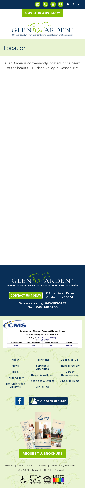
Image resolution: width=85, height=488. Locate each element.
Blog (15, 372)
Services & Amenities (42, 367)
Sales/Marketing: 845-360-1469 (42, 303)
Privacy (42, 465)
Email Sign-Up (69, 360)
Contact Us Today (25, 295)
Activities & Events (42, 381)
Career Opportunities (69, 373)
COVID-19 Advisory (42, 13)
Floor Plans (42, 360)
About (15, 360)
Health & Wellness (42, 375)
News (15, 366)
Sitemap (9, 465)
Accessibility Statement (63, 465)
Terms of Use (25, 465)
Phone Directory (70, 366)
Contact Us (42, 387)
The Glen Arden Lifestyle (15, 385)
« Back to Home (69, 381)
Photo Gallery (15, 378)
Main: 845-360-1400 (43, 307)
